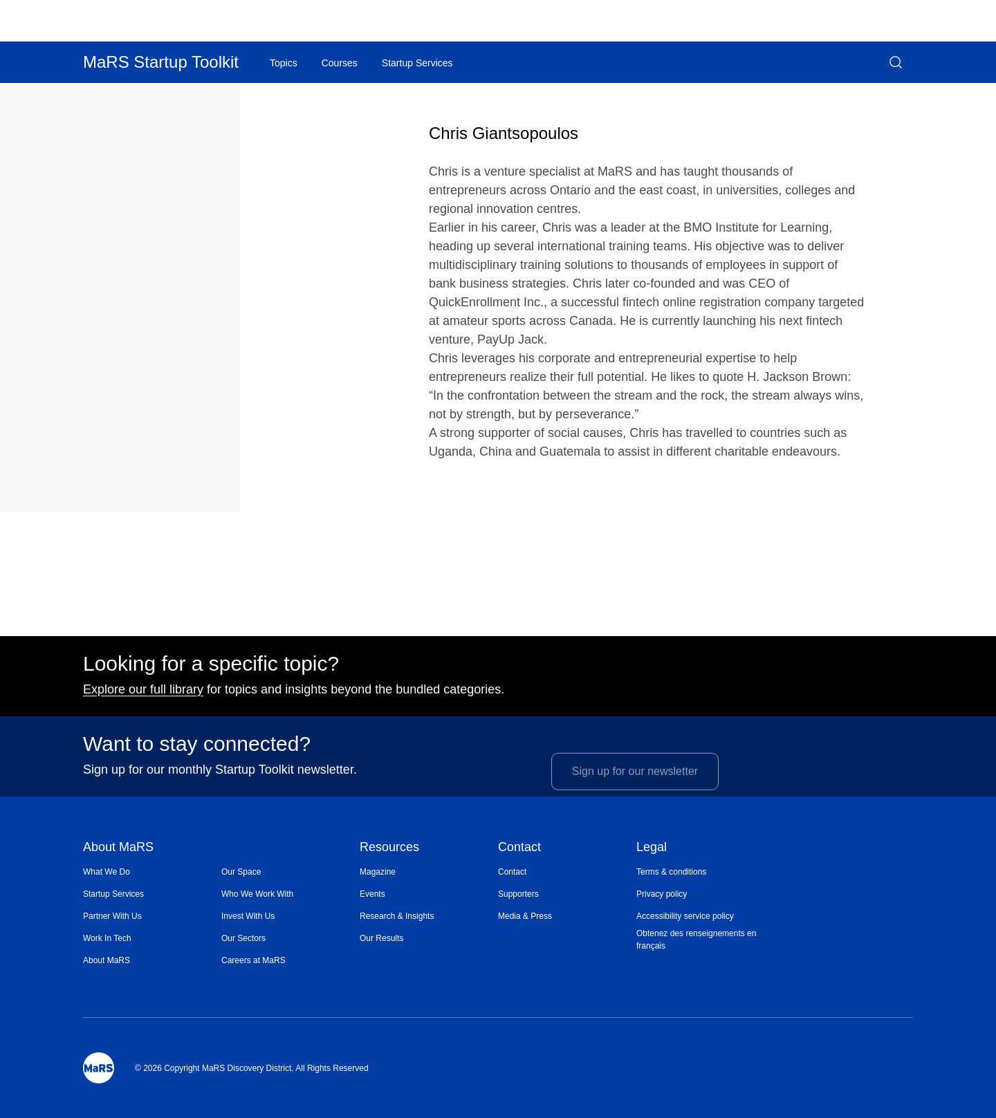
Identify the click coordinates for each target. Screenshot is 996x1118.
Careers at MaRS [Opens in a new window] (253, 960)
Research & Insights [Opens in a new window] (397, 916)
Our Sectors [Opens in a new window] (243, 938)
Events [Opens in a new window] (372, 894)
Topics (283, 62)
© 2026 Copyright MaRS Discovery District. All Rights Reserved (252, 1068)
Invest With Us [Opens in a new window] (248, 916)
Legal (651, 848)
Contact (519, 848)
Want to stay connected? (197, 749)
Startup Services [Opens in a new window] (113, 894)
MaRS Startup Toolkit (161, 62)
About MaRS (118, 848)
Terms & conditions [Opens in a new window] (671, 872)
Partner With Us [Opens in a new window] (112, 916)
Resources (389, 848)
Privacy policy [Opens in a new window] (661, 894)
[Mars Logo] (98, 1067)
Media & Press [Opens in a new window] (525, 916)
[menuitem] (152, 872)
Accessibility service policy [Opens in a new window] (685, 916)
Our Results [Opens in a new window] (381, 938)
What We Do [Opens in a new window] (106, 872)
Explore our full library (143, 695)
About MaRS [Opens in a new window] (106, 960)
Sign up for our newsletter (635, 784)
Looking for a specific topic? (211, 669)
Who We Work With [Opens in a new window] (257, 894)
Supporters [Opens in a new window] (518, 894)
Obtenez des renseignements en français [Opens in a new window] (696, 940)
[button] (895, 62)
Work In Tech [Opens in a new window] (107, 938)
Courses (340, 62)
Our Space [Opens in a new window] (241, 872)
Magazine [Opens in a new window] (378, 872)
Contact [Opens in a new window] (512, 872)
